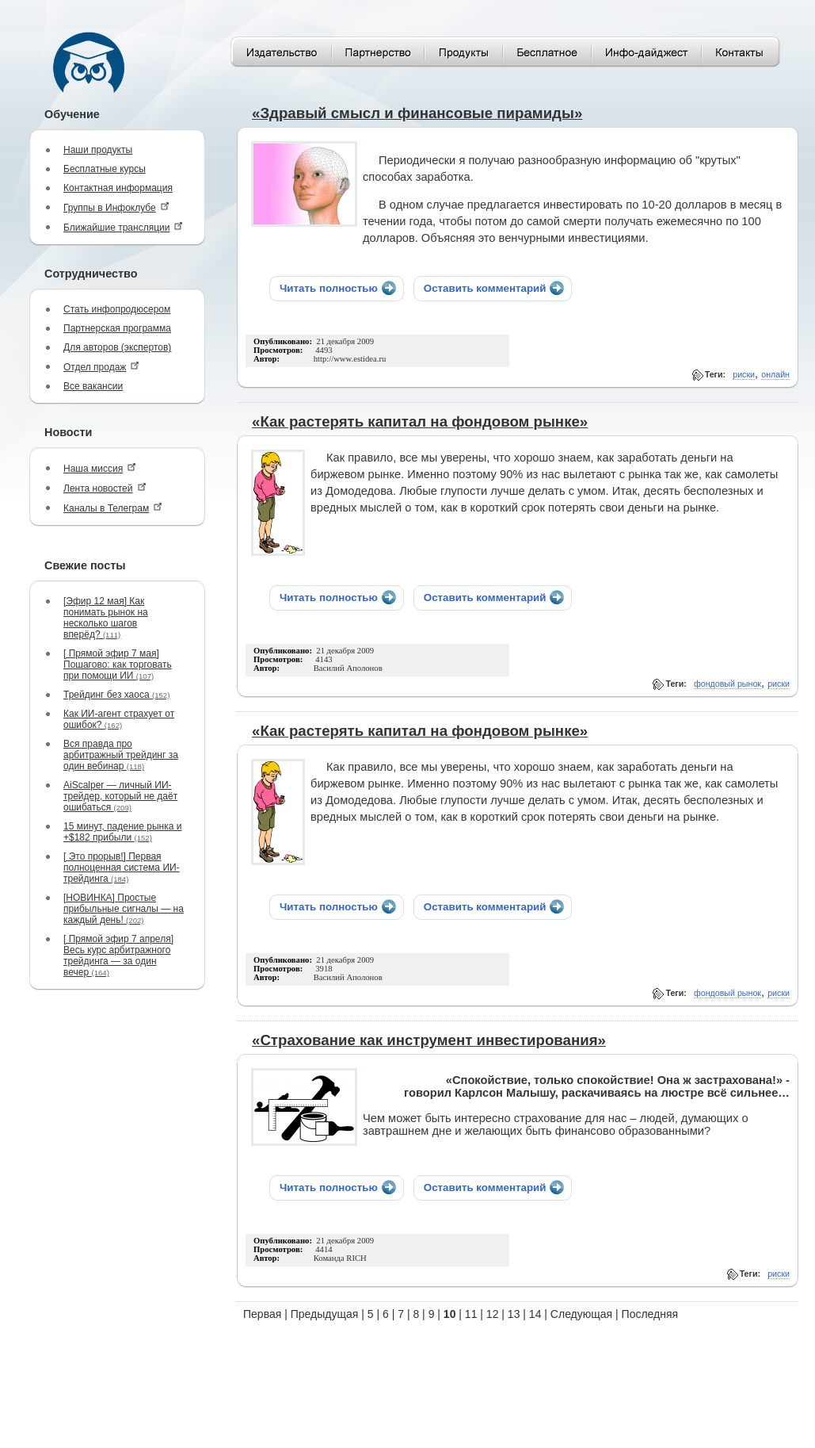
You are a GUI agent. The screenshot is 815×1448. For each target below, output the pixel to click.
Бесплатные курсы (104, 168)
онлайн (775, 374)
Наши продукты (97, 149)
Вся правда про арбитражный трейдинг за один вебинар (120, 755)
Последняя (650, 1314)
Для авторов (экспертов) (117, 347)
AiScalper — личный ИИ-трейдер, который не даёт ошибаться (120, 796)
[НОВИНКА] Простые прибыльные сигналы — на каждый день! (123, 908)
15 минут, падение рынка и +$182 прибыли (122, 832)
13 (514, 1314)
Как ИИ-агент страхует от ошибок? (118, 719)
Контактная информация (118, 187)
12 (492, 1314)
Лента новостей (105, 488)
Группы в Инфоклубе (116, 207)
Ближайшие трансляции (123, 227)
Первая (262, 1314)
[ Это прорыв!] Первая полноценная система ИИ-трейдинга (121, 867)
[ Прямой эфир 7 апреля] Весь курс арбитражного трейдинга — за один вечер (118, 955)
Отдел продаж (101, 367)
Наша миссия (99, 468)
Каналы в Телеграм (112, 508)
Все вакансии (93, 386)
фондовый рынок (727, 683)
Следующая (581, 1314)
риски (744, 374)
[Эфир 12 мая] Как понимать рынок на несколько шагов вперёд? (105, 618)
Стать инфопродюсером (116, 309)
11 (471, 1314)
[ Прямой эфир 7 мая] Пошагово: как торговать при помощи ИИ (117, 664)
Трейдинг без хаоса (116, 694)
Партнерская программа (117, 328)
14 (535, 1314)
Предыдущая (325, 1314)
